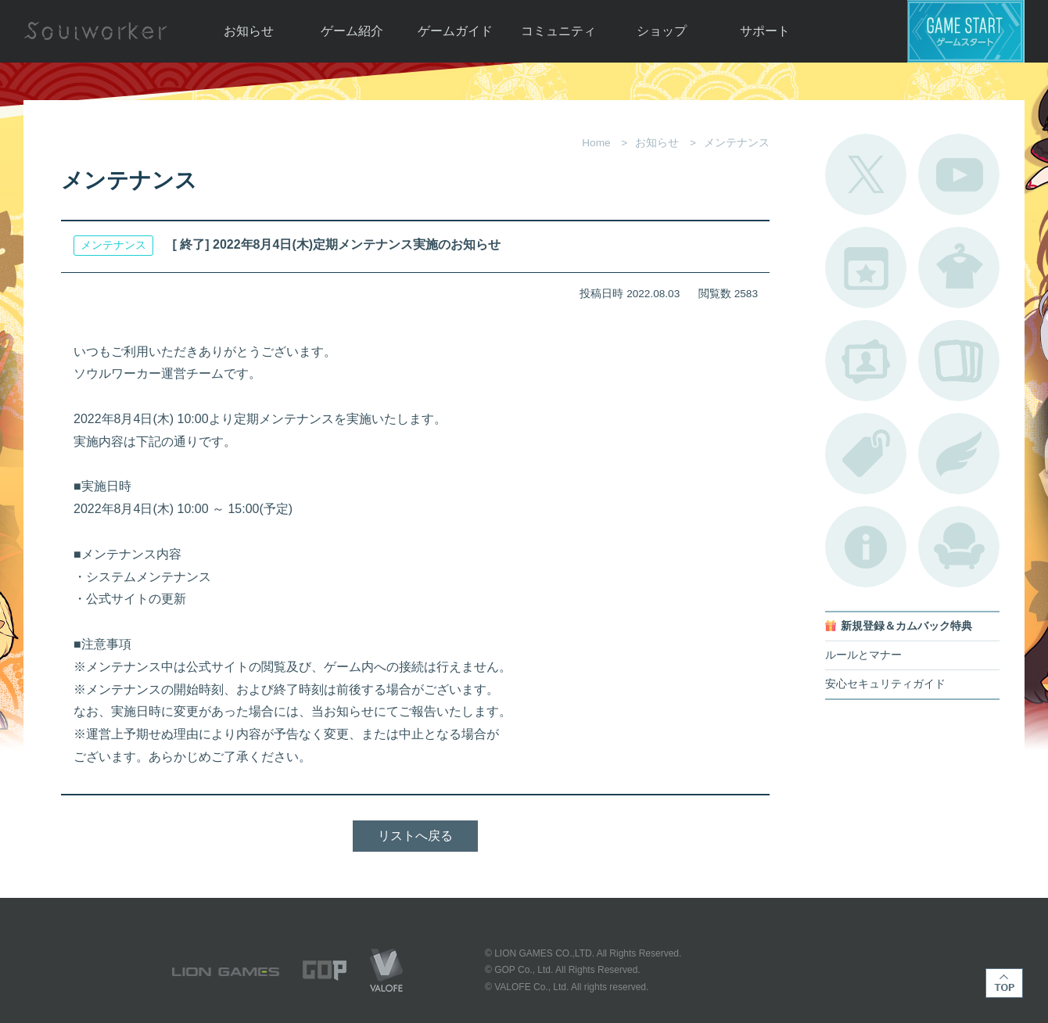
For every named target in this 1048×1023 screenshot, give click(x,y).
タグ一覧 (865, 453)
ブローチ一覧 (959, 453)
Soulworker (95, 31)
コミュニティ (558, 31)
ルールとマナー (863, 655)
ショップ (662, 31)
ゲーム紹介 (352, 31)
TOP (1004, 983)
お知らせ (249, 31)
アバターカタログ (959, 267)
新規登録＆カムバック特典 (906, 626)
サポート (765, 31)
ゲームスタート (966, 31)
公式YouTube (959, 174)
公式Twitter (865, 174)
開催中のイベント (865, 267)
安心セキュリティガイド (885, 684)
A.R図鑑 (959, 360)
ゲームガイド (455, 31)
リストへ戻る (415, 835)
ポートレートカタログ (865, 360)
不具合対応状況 (865, 546)
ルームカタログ (959, 546)
